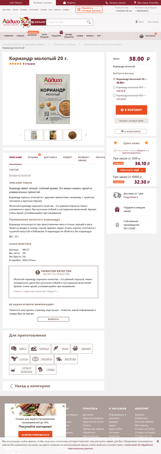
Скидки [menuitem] (20, 36)
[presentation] (21, 135)
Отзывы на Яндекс (145, 432)
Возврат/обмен (84, 159)
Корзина (139, 414)
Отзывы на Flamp (144, 428)
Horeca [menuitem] (90, 36)
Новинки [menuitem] (8, 36)
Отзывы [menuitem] (43, 10)
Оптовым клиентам (114, 434)
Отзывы (33, 157)
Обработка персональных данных (91, 436)
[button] (89, 9)
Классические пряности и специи (103, 44)
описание (15, 157)
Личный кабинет (144, 421)
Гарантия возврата (93, 418)
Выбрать (53, 319)
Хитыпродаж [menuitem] (44, 35)
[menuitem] (32, 36)
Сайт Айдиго (16, 2)
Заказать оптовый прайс (131, 120)
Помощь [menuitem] (23, 10)
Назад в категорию (30, 385)
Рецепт (67, 157)
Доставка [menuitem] (7, 10)
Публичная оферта (93, 428)
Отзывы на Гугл (143, 436)
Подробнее (131, 197)
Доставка (88, 414)
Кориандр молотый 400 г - (131, 89)
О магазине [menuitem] (34, 10)
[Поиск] (89, 22)
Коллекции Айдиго (67, 414)
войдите (141, 150)
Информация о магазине (117, 416)
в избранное (131, 131)
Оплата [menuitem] (15, 10)
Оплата (100, 157)
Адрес (112, 425)
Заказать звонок (115, 2)
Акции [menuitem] (80, 36)
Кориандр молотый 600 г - (131, 97)
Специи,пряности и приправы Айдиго (24, 44)
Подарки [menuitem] (57, 34)
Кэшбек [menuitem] (66, 10)
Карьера (113, 421)
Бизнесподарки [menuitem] (68, 35)
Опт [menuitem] (99, 36)
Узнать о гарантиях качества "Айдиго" (35, 291)
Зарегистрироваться (35, 435)
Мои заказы (141, 425)
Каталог (38, 22)
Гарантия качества (93, 421)
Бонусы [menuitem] (57, 10)
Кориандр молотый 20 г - (131, 80)
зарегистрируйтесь (131, 152)
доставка (50, 157)
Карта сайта (115, 428)
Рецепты (69, 2)
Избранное (141, 418)
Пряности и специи (64, 44)
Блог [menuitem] (51, 10)
